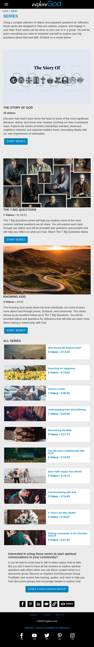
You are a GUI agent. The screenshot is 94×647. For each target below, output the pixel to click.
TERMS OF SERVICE (57, 628)
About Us (60, 615)
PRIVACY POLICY (34, 628)
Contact (47, 615)
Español (33, 615)
